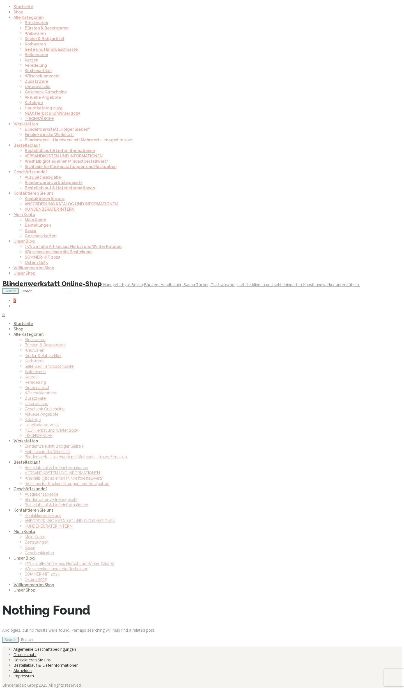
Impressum (23, 676)
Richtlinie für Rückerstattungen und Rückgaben (70, 166)
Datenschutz (24, 654)
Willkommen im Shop (33, 268)
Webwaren (35, 33)
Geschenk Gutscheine (46, 92)
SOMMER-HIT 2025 (42, 257)
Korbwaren (35, 44)
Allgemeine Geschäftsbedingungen (44, 649)
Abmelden (22, 670)
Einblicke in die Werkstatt (49, 134)
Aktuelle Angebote (43, 97)
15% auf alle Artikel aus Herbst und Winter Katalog (73, 246)
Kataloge (34, 102)
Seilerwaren (36, 54)
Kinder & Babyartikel (44, 38)
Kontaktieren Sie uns (33, 193)
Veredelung (36, 65)
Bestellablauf (26, 145)
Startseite (23, 6)
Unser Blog (24, 241)
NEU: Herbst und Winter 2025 (52, 113)
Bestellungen (38, 225)
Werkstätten (25, 124)
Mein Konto (24, 214)
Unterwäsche (37, 86)
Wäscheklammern (42, 76)
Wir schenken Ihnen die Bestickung (58, 252)
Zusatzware (36, 81)
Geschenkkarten (40, 236)
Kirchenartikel (38, 70)
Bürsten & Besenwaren (46, 28)
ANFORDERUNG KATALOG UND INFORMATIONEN (71, 204)
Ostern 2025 (36, 262)
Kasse (30, 230)
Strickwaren (36, 22)
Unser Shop (24, 273)
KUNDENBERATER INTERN (50, 209)
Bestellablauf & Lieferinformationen (60, 150)
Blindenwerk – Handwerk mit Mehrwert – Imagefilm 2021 (79, 140)
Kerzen (31, 60)
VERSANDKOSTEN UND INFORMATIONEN (64, 156)
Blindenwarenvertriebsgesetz (53, 182)
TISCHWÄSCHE (39, 118)
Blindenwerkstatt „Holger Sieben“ (57, 129)
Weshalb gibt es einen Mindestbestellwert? (66, 161)
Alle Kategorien (28, 17)
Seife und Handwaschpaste (51, 49)
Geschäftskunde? (30, 172)
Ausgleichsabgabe (43, 177)
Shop (18, 12)
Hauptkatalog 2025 (43, 108)
